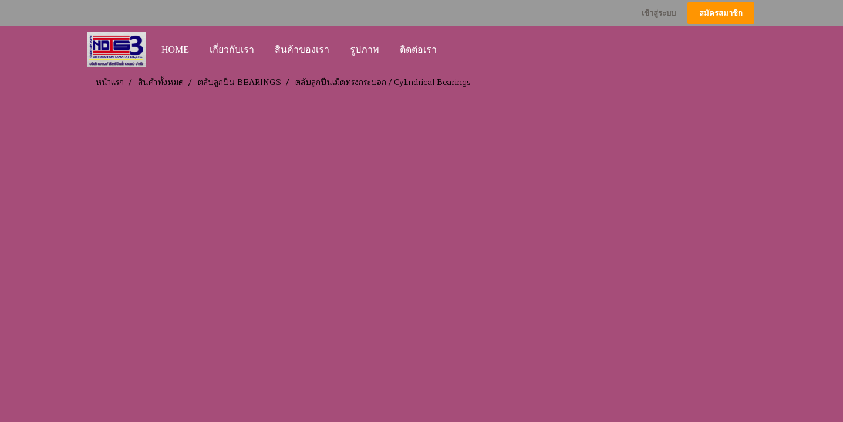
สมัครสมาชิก (721, 13)
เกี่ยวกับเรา (232, 50)
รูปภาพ (364, 50)
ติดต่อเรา (418, 50)
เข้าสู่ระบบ (659, 13)
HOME (175, 50)
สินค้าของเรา (302, 50)
